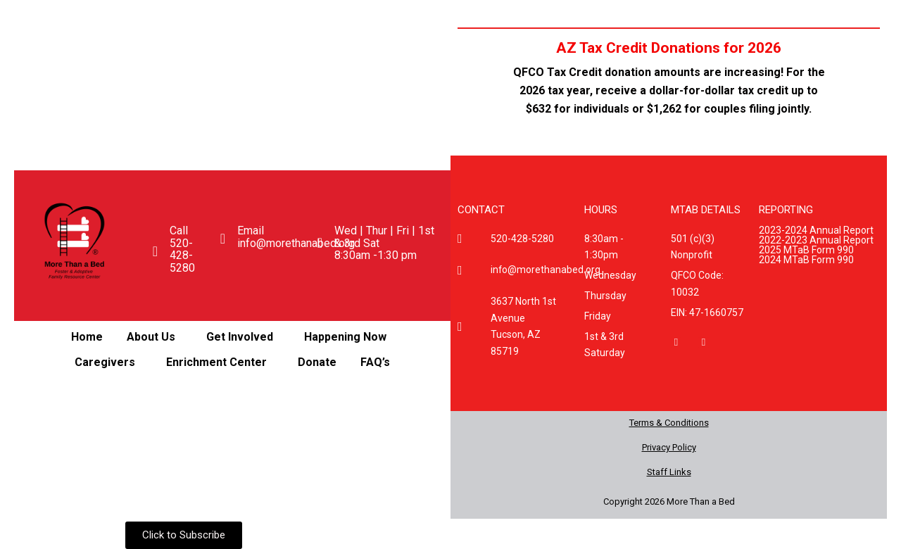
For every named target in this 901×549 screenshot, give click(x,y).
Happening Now (345, 336)
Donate (317, 362)
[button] (154, 337)
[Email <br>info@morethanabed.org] (222, 239)
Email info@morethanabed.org (296, 237)
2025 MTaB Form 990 (806, 249)
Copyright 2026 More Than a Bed (669, 501)
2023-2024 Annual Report (816, 230)
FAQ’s (375, 362)
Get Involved (239, 336)
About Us (151, 336)
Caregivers (105, 362)
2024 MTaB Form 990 (806, 259)
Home (87, 336)
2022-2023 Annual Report (816, 240)
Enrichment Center (216, 362)
